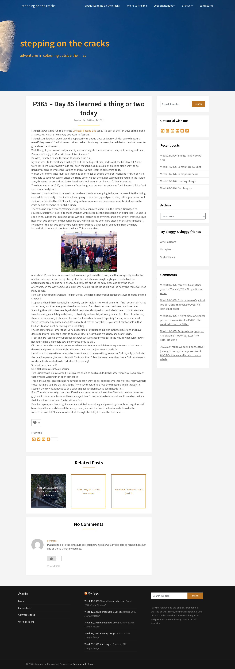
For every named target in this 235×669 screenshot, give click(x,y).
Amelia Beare (168, 241)
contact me (206, 5)
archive (186, 5)
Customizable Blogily (84, 664)
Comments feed (26, 614)
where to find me (137, 5)
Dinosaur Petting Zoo (84, 130)
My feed (93, 593)
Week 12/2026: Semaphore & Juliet (180, 167)
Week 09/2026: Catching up (176, 188)
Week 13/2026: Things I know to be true (104, 601)
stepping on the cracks (38, 5)
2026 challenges (163, 5)
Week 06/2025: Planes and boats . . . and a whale (180, 355)
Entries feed (24, 608)
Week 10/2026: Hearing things (178, 181)
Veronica (52, 540)
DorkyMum (166, 249)
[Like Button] (34, 422)
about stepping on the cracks (102, 5)
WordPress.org (26, 621)
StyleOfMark (167, 257)
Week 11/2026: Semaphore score (179, 174)
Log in (21, 601)
